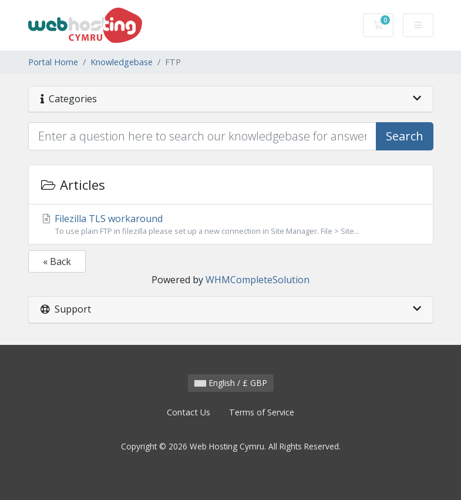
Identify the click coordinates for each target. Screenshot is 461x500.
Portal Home (53, 62)
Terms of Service (261, 412)
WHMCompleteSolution (257, 279)
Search (404, 136)
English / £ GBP (230, 382)
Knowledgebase (121, 62)
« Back (57, 261)
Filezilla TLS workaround (231, 224)
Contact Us (188, 412)
